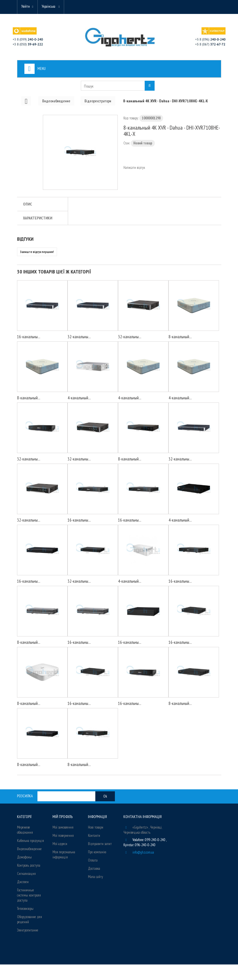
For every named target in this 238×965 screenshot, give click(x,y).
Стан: (126, 143)
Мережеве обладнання (25, 830)
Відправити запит (100, 844)
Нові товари (95, 827)
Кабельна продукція (30, 841)
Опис (27, 204)
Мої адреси (59, 844)
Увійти (26, 6)
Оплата (93, 860)
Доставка (94, 869)
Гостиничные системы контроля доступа (29, 895)
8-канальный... (180, 337)
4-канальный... (79, 398)
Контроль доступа (28, 866)
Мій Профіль (62, 817)
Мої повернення (63, 836)
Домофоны (24, 857)
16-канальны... (28, 337)
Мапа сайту (95, 877)
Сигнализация (26, 874)
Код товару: (130, 118)
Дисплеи (23, 882)
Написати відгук (134, 168)
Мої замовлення (62, 827)
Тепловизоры (25, 909)
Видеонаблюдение (29, 849)
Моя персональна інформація (63, 855)
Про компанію (97, 852)
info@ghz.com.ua (143, 852)
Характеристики (37, 218)
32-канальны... (79, 337)
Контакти (94, 836)
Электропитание (27, 930)
